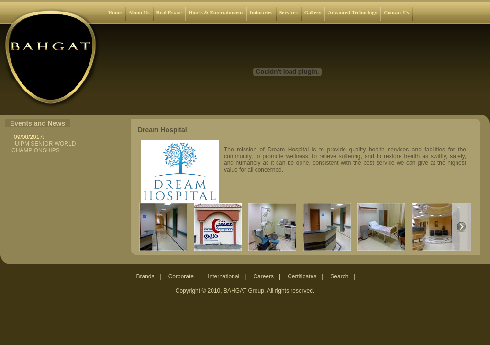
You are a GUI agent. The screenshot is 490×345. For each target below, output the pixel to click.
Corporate (181, 276)
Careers (263, 276)
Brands (145, 276)
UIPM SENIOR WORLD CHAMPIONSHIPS (43, 147)
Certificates (302, 276)
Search (339, 276)
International (223, 276)
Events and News (37, 123)
